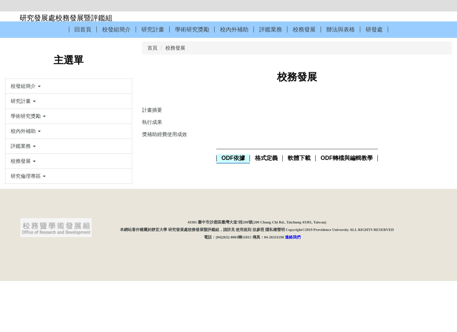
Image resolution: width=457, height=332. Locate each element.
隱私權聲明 (275, 280)
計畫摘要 (152, 110)
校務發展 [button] (304, 29)
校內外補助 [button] (234, 29)
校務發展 (175, 48)
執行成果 (152, 122)
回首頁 (82, 29)
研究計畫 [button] (152, 29)
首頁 (152, 48)
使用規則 (243, 280)
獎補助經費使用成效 (164, 134)
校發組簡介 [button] (116, 29)
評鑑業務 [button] (270, 29)
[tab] (233, 158)
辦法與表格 (340, 29)
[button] (68, 86)
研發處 (374, 29)
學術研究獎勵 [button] (192, 29)
